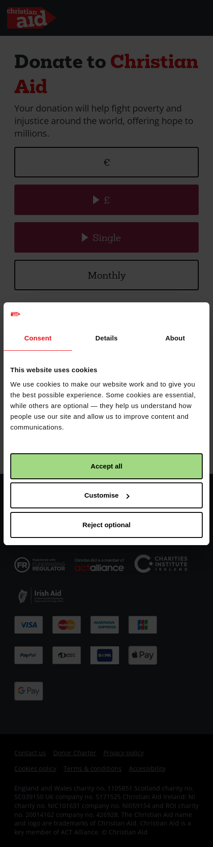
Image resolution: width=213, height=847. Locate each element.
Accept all (107, 466)
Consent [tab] (37, 338)
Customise (106, 495)
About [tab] (175, 338)
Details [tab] (106, 338)
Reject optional (106, 525)
